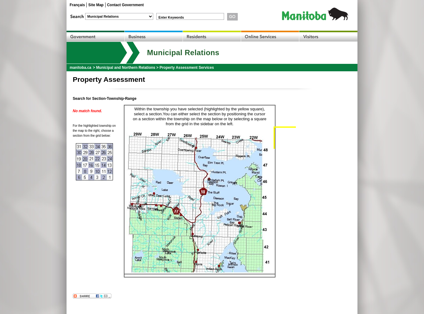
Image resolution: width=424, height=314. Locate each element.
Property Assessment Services (186, 67)
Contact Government (125, 5)
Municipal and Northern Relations (125, 67)
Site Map (95, 5)
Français (77, 5)
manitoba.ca (80, 67)
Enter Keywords (171, 17)
